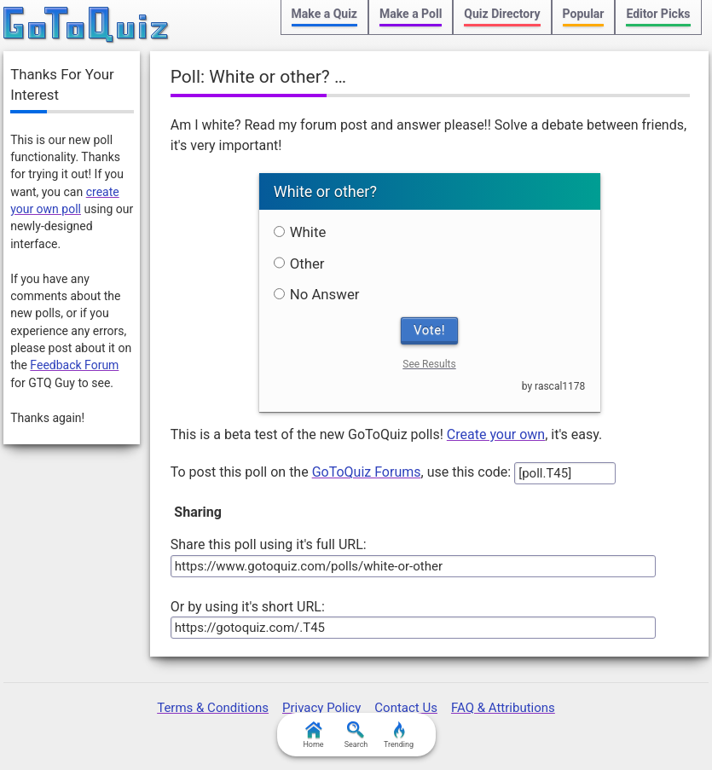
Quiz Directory (502, 13)
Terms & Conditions (213, 707)
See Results (428, 364)
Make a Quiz (324, 13)
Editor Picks (658, 13)
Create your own (496, 434)
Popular (584, 13)
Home (313, 735)
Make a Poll (410, 13)
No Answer (317, 294)
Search (356, 735)
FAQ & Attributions (503, 707)
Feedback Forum (74, 365)
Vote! (429, 330)
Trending (399, 735)
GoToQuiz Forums (366, 472)
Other (299, 263)
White (300, 231)
